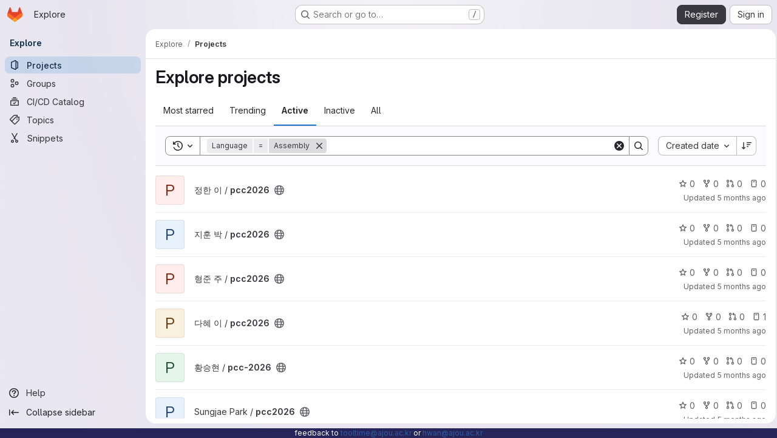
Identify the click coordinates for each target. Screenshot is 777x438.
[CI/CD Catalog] (73, 101)
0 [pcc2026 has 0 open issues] (754, 184)
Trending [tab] (247, 110)
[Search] (467, 146)
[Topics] (73, 119)
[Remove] (319, 146)
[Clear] (615, 146)
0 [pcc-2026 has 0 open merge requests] (730, 361)
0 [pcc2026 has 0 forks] (707, 184)
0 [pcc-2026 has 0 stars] (683, 361)
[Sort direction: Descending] (743, 146)
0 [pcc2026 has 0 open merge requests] (730, 184)
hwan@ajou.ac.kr (452, 432)
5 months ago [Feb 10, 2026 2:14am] (737, 197)
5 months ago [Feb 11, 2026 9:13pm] (737, 286)
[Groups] (73, 83)
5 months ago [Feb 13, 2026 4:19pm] (737, 330)
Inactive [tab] (339, 110)
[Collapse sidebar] (73, 412)
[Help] (73, 393)
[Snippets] (73, 137)
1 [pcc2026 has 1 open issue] (755, 317)
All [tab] (376, 110)
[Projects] (73, 65)
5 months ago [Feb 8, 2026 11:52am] (737, 242)
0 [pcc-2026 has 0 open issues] (754, 361)
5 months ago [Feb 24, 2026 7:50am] (737, 375)
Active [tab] (295, 110)
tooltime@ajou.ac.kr (376, 432)
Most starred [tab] (188, 110)
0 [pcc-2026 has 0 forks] (707, 361)
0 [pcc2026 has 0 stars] (683, 184)
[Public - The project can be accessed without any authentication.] (279, 190)
